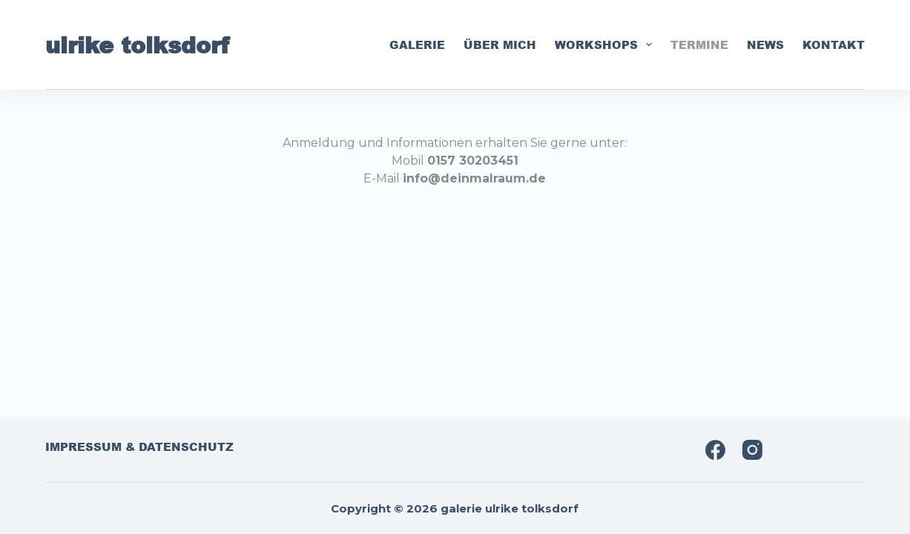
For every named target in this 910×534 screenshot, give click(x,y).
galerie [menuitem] (417, 44)
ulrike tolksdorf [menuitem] (137, 44)
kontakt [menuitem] (833, 44)
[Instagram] (752, 450)
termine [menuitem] (699, 44)
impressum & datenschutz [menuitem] (139, 447)
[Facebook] (715, 450)
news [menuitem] (765, 44)
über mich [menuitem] (500, 44)
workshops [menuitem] (606, 44)
